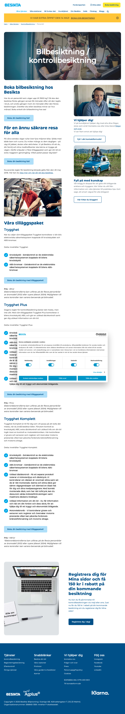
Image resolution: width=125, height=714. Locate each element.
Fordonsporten (79, 5)
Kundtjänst (63, 11)
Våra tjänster (21, 11)
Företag (93, 11)
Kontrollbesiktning (28, 24)
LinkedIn (97, 670)
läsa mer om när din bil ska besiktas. (36, 173)
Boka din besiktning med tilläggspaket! (25, 280)
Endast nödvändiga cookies (33, 378)
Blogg (101, 11)
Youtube (97, 666)
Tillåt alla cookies (92, 378)
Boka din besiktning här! (18, 118)
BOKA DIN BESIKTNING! (83, 18)
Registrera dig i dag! (81, 622)
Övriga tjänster (10, 670)
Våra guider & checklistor (45, 670)
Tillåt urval (62, 378)
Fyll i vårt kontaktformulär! (89, 139)
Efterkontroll (9, 666)
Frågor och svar (71, 663)
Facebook (98, 663)
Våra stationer (36, 11)
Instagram (98, 659)
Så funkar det (50, 11)
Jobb (85, 11)
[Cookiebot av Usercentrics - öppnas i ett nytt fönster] (97, 334)
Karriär (37, 674)
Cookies (67, 674)
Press (66, 666)
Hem (6, 24)
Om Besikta (75, 11)
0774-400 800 (83, 680)
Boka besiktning (111, 5)
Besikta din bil (40, 659)
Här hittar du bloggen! (87, 200)
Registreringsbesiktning (14, 663)
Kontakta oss (69, 659)
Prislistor (38, 666)
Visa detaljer (97, 372)
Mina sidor (95, 5)
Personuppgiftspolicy (73, 670)
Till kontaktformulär (72, 684)
